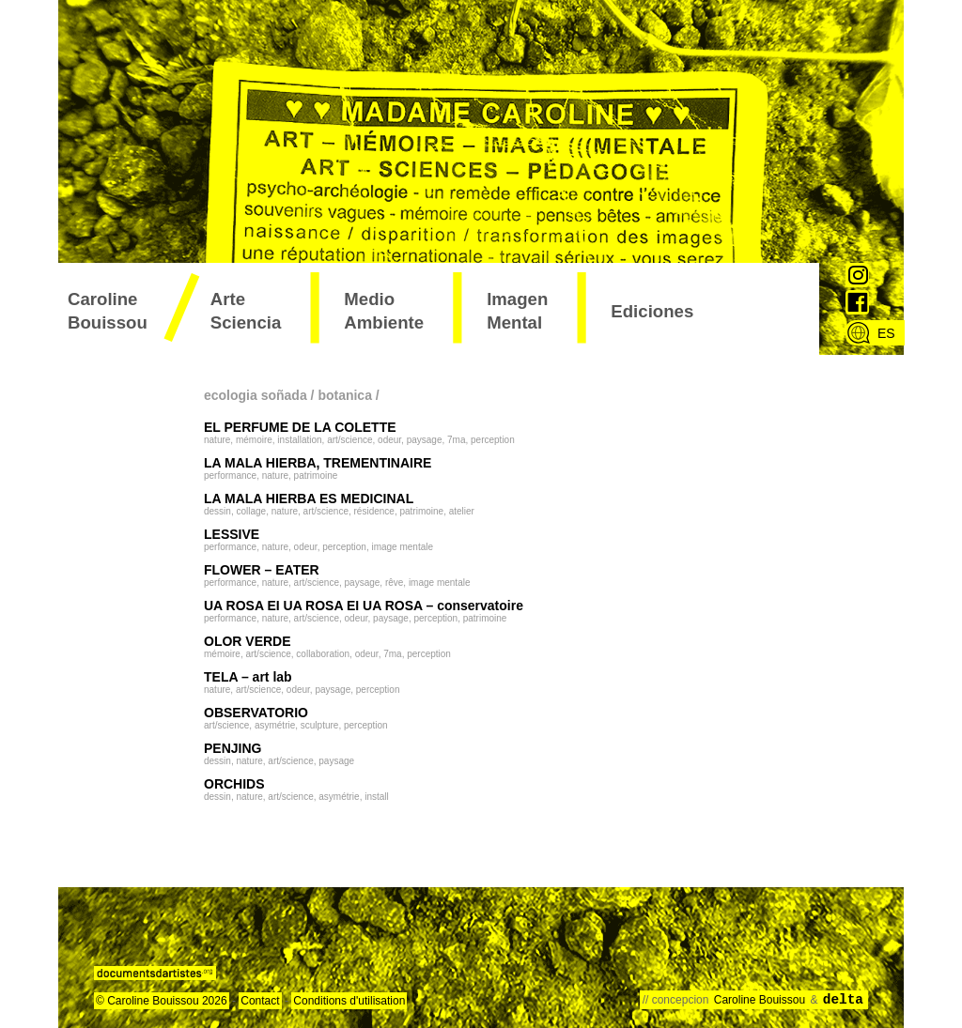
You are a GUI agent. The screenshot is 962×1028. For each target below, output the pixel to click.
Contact (259, 1000)
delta (843, 999)
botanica (345, 395)
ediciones (652, 311)
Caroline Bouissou (107, 310)
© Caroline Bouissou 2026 (161, 1000)
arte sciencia (246, 310)
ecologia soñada (255, 395)
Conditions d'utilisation (349, 1000)
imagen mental (517, 310)
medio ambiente (384, 310)
